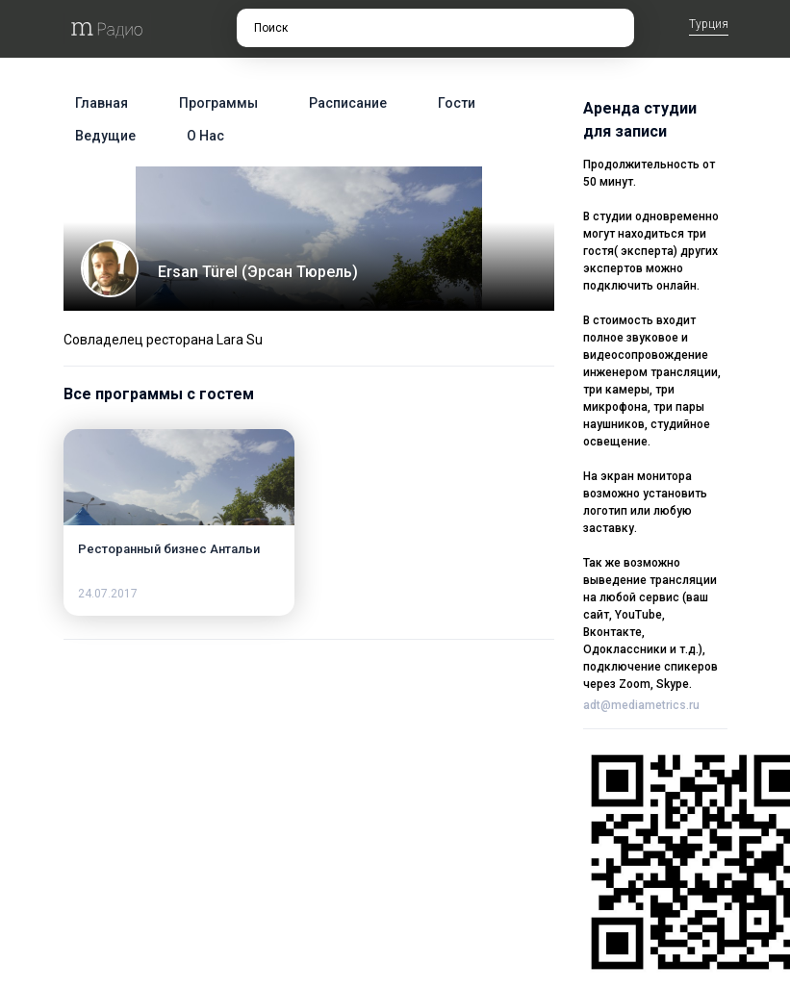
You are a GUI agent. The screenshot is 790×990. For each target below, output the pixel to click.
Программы (218, 103)
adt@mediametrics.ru (641, 705)
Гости (456, 103)
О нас (205, 135)
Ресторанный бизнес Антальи (169, 549)
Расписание (348, 103)
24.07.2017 (108, 593)
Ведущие (105, 135)
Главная (101, 103)
